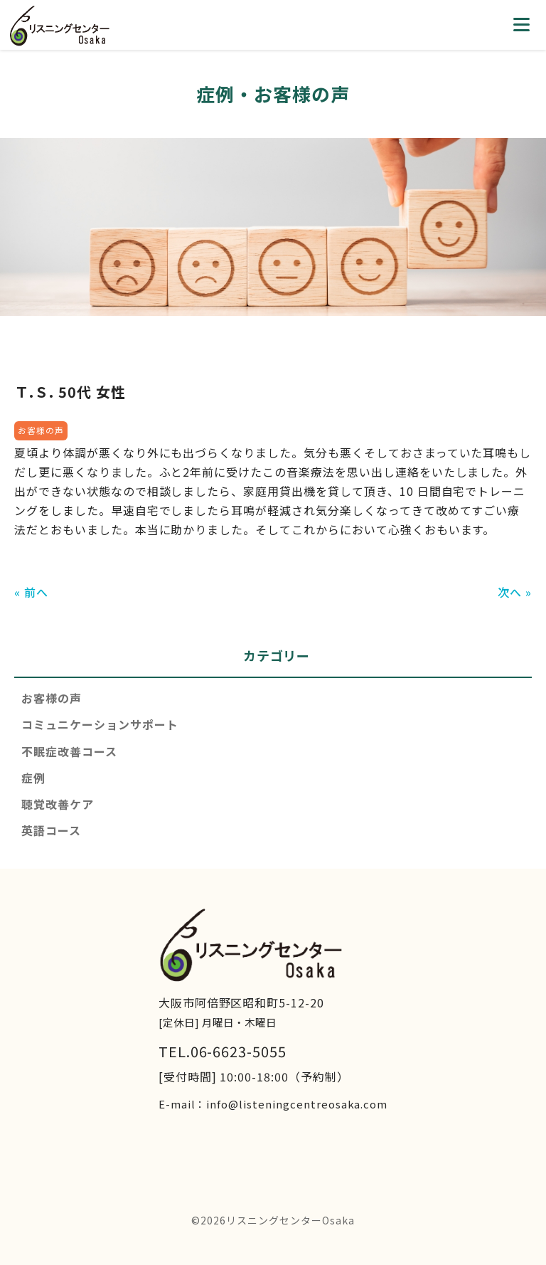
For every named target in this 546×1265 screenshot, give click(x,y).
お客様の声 (51, 697)
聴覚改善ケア (57, 804)
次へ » (515, 591)
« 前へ (31, 591)
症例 (33, 777)
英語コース (51, 830)
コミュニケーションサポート (99, 724)
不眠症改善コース (69, 751)
